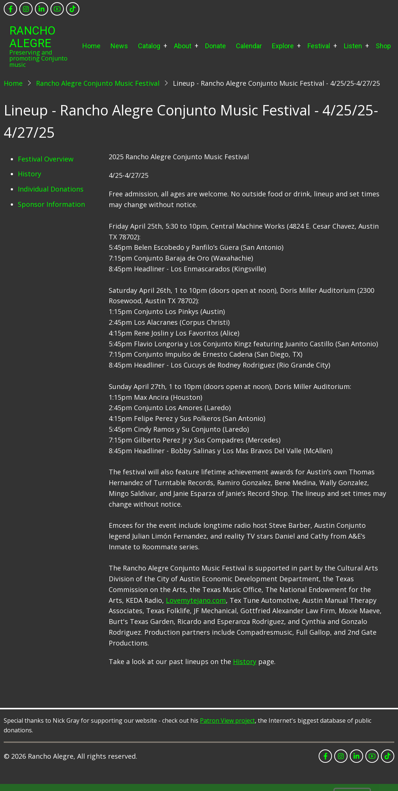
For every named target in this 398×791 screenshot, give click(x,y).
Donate (215, 46)
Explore (283, 46)
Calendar (249, 46)
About (182, 46)
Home (91, 46)
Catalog (149, 46)
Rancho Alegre (32, 37)
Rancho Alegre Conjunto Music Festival (97, 83)
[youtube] (57, 9)
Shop (383, 46)
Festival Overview (45, 158)
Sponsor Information (51, 204)
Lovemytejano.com (196, 600)
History (29, 173)
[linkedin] (41, 9)
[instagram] (26, 9)
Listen (353, 46)
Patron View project (227, 720)
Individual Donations (50, 188)
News (119, 46)
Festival (318, 46)
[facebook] (10, 9)
